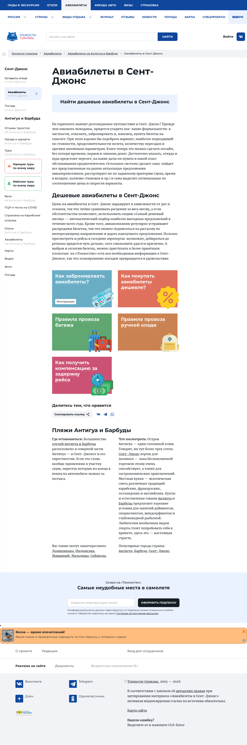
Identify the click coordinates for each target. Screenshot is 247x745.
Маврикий (61, 556)
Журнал (106, 17)
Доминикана (63, 551)
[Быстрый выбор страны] (52, 17)
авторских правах (190, 691)
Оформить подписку (158, 602)
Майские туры (22, 183)
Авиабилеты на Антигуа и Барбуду (93, 53)
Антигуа (165, 498)
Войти (228, 36)
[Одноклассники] (94, 696)
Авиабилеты (53, 53)
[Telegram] (105, 414)
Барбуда (140, 551)
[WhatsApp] (112, 414)
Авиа (76, 5)
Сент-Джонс (16, 69)
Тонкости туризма (24, 53)
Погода (170, 17)
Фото (8, 266)
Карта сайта (137, 710)
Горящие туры (22, 166)
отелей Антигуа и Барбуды (74, 444)
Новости (149, 17)
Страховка (149, 5)
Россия (14, 17)
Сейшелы (98, 556)
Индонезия (84, 551)
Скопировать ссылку (72, 414)
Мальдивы (80, 556)
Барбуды (126, 503)
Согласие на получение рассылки (137, 613)
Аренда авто (105, 5)
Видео (9, 258)
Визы (128, 5)
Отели (52, 5)
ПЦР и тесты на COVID (21, 207)
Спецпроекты (214, 17)
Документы (64, 666)
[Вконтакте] (98, 414)
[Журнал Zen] (40, 696)
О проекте (23, 651)
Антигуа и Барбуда (22, 118)
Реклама (30, 666)
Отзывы (127, 17)
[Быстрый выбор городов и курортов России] (25, 17)
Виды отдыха (74, 17)
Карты (190, 17)
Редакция (50, 651)
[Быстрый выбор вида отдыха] (90, 17)
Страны (41, 17)
